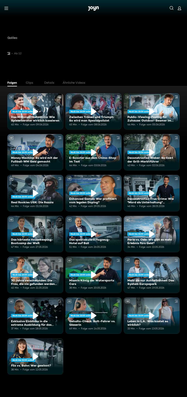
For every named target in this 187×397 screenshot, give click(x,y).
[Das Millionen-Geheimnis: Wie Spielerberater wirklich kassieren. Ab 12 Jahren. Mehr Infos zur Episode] (35, 111)
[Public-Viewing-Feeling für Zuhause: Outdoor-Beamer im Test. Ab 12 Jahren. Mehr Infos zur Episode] (152, 111)
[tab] (13, 83)
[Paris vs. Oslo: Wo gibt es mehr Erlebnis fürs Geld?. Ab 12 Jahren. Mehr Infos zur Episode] (152, 234)
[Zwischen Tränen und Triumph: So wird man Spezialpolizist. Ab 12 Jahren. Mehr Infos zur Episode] (93, 111)
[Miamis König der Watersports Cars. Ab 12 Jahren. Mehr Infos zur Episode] (93, 275)
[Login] (179, 8)
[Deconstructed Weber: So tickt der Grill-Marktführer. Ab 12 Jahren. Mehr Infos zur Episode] (152, 152)
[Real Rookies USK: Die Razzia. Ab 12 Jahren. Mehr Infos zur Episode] (35, 193)
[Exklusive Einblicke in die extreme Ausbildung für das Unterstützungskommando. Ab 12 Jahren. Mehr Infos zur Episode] (35, 315)
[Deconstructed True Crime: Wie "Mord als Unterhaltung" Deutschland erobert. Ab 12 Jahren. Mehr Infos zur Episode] (152, 193)
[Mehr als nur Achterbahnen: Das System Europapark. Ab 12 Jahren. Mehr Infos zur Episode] (152, 275)
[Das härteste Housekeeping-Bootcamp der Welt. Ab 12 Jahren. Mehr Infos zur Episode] (35, 234)
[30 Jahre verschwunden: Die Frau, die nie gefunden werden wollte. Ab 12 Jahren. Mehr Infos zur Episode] (35, 275)
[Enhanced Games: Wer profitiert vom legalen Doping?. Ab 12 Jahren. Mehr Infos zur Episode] (93, 193)
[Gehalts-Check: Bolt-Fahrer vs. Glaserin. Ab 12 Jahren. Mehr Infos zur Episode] (93, 315)
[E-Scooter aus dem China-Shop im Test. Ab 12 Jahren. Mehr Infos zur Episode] (93, 152)
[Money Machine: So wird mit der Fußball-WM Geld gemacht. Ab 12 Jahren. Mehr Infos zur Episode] (35, 152)
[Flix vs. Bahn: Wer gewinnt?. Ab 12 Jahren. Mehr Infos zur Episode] (35, 356)
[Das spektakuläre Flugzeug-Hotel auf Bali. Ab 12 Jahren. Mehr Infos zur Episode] (93, 234)
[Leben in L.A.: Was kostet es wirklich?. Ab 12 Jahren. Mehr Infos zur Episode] (152, 315)
